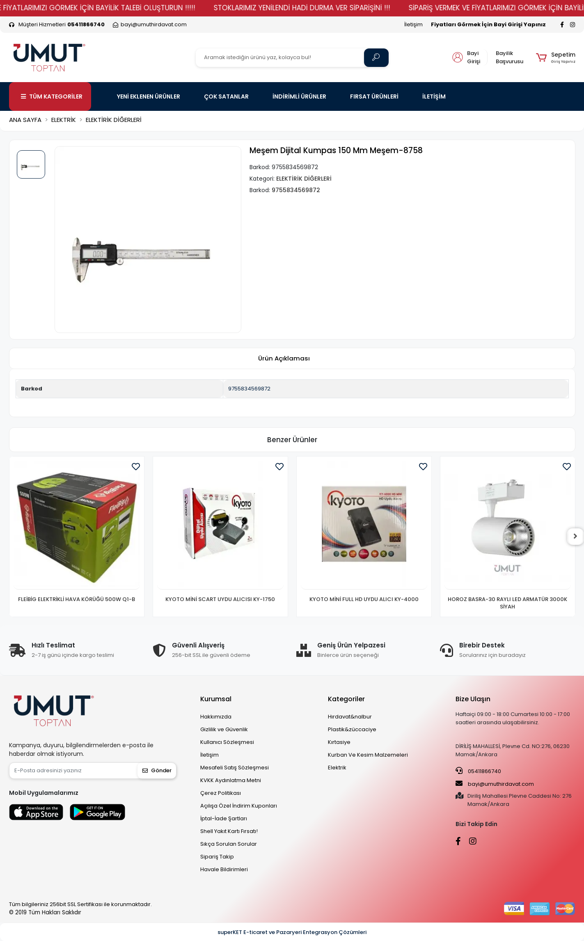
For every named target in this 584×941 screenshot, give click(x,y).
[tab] (284, 358)
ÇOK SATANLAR (226, 96)
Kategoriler (346, 699)
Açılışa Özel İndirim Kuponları (238, 806)
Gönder (157, 770)
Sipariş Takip (217, 857)
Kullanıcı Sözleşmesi (227, 742)
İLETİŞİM (434, 96)
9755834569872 (249, 388)
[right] (575, 536)
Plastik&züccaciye (352, 729)
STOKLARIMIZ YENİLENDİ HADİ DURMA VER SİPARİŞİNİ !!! (317, 8)
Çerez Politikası (220, 793)
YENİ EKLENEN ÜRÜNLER (148, 96)
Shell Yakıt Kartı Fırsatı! (229, 831)
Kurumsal (215, 699)
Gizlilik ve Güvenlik (224, 729)
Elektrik (337, 767)
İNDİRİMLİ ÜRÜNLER (299, 96)
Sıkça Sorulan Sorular (228, 844)
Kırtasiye (339, 742)
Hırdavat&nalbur (350, 717)
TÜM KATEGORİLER (51, 96)
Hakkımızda (215, 717)
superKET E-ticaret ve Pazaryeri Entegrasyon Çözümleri (292, 932)
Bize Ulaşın (473, 699)
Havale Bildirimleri (224, 869)
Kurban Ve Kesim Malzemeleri (368, 755)
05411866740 (478, 771)
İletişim (413, 24)
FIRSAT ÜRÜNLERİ (374, 96)
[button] (555, 57)
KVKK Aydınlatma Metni (230, 780)
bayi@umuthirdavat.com (495, 784)
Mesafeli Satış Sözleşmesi (234, 767)
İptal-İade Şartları (223, 818)
